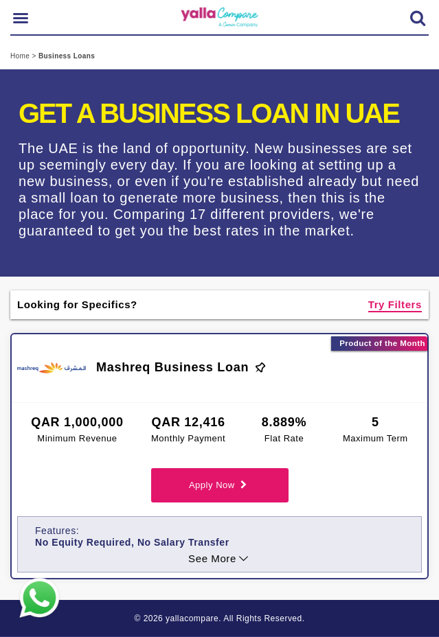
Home (21, 56)
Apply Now (219, 485)
